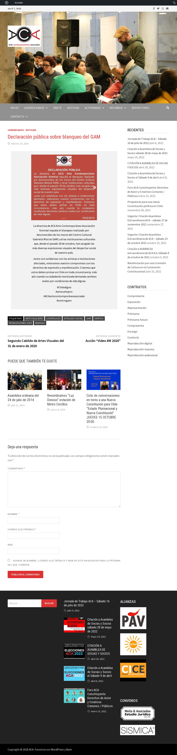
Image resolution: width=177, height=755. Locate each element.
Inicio (14, 107)
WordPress (57, 749)
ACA (31, 749)
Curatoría (133, 337)
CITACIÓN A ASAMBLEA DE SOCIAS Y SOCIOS (98, 649)
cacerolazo (53, 318)
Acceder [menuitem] (19, 2)
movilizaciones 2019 (20, 322)
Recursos (116, 107)
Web (10, 544)
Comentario (16, 468)
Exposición (133, 302)
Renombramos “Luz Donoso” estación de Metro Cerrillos (61, 399)
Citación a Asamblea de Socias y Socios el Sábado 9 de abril (100, 672)
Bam (69, 749)
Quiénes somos (34, 107)
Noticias (73, 107)
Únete (57, 107)
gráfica (99, 318)
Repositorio (140, 107)
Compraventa (135, 325)
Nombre (14, 514)
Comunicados (16, 130)
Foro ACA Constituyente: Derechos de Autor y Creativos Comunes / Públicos (147, 192)
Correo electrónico (22, 529)
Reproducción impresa (140, 349)
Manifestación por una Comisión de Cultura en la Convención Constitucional (146, 267)
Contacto (17, 116)
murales (40, 322)
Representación (136, 308)
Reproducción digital (139, 343)
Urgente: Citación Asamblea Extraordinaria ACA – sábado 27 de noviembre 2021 (147, 220)
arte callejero (34, 318)
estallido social (73, 318)
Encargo (132, 331)
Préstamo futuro (137, 319)
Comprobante (135, 296)
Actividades (93, 107)
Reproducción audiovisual (142, 355)
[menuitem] (2, 3)
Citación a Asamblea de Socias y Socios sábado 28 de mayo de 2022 (100, 625)
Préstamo (133, 313)
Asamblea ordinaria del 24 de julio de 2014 (23, 397)
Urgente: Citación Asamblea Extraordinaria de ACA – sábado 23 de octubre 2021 (147, 239)
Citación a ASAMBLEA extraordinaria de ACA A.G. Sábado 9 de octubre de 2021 (148, 253)
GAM (88, 318)
